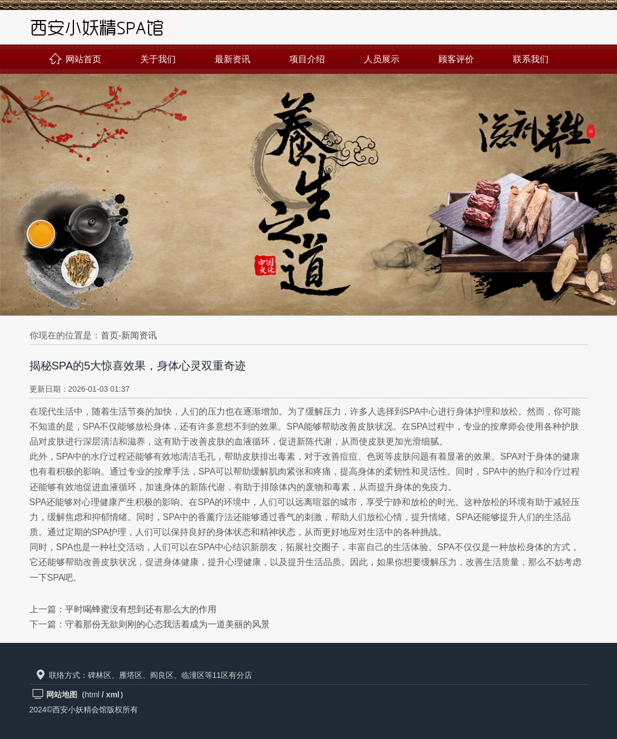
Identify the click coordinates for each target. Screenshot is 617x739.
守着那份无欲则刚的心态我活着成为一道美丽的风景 (167, 624)
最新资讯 (232, 59)
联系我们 (531, 59)
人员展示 (381, 59)
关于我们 (158, 59)
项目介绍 (307, 59)
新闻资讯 (139, 335)
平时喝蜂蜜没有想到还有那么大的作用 (140, 609)
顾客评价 (456, 59)
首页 (110, 335)
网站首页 (75, 59)
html (92, 694)
